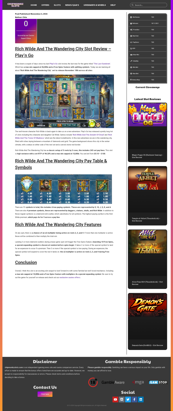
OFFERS (45, 4)
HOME (34, 4)
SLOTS (57, 4)
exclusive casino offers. (70, 277)
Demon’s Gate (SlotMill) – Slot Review (147, 345)
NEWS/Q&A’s (72, 4)
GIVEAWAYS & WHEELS (95, 4)
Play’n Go (53, 64)
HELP (113, 4)
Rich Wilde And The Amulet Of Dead (88, 135)
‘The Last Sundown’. (102, 64)
